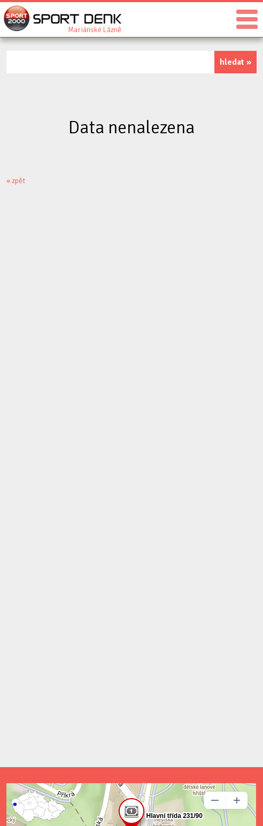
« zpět (15, 180)
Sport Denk (94, 29)
